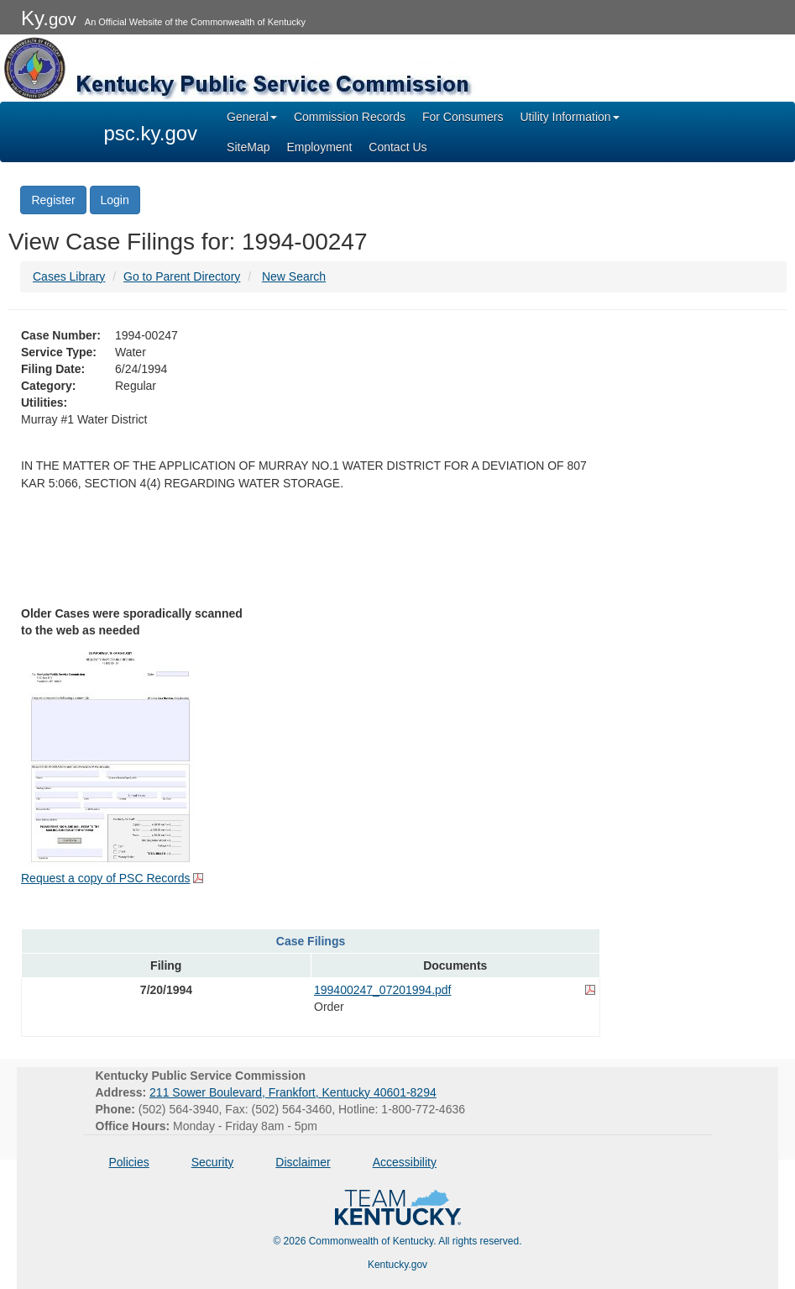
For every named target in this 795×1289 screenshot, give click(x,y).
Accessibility (405, 1162)
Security (212, 1162)
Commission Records (349, 117)
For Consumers (462, 117)
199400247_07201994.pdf (383, 990)
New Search (294, 276)
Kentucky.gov (397, 1265)
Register (53, 200)
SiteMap (248, 147)
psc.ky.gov (151, 133)
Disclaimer (302, 1162)
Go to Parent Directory (181, 276)
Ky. (48, 18)
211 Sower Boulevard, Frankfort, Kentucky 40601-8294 (293, 1092)
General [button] (252, 117)
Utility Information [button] (569, 117)
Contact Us (397, 147)
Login (115, 200)
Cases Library (69, 276)
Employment (319, 147)
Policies (129, 1162)
